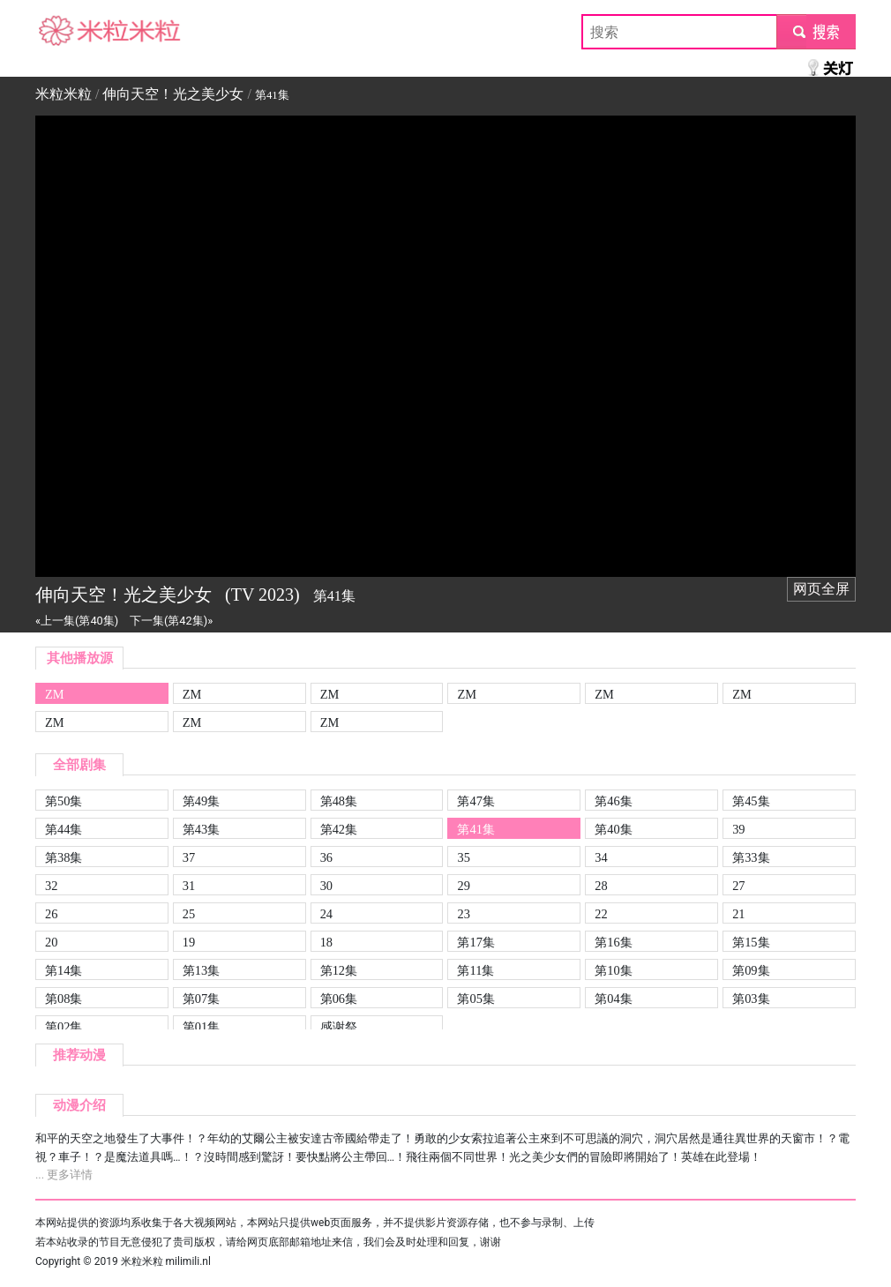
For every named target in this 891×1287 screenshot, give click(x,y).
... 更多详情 (64, 1174)
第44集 (63, 829)
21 (738, 914)
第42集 (338, 829)
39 (738, 829)
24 (326, 914)
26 (51, 914)
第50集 (63, 801)
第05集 (475, 998)
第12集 (338, 970)
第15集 (750, 942)
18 (326, 942)
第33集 (750, 857)
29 (463, 886)
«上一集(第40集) (76, 620)
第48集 (338, 801)
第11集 (475, 970)
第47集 (475, 801)
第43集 (201, 829)
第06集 (338, 998)
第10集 (613, 970)
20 (51, 942)
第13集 (201, 970)
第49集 (201, 801)
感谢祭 (338, 1027)
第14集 (63, 970)
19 (189, 942)
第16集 (613, 942)
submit (815, 31)
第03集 (750, 998)
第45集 (750, 801)
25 (189, 914)
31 (189, 886)
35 (463, 857)
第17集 (475, 942)
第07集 (201, 998)
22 (601, 914)
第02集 (63, 1027)
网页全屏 (821, 588)
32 (51, 886)
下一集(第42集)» (171, 620)
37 (189, 857)
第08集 (63, 998)
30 (326, 886)
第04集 (613, 998)
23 (463, 914)
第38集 (63, 857)
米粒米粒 (63, 31)
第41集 (475, 829)
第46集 (613, 801)
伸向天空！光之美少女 (172, 93)
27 (738, 886)
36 (326, 857)
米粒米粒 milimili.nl (166, 1261)
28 (601, 886)
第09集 (750, 970)
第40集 (613, 829)
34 (601, 857)
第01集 (201, 1027)
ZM (54, 694)
